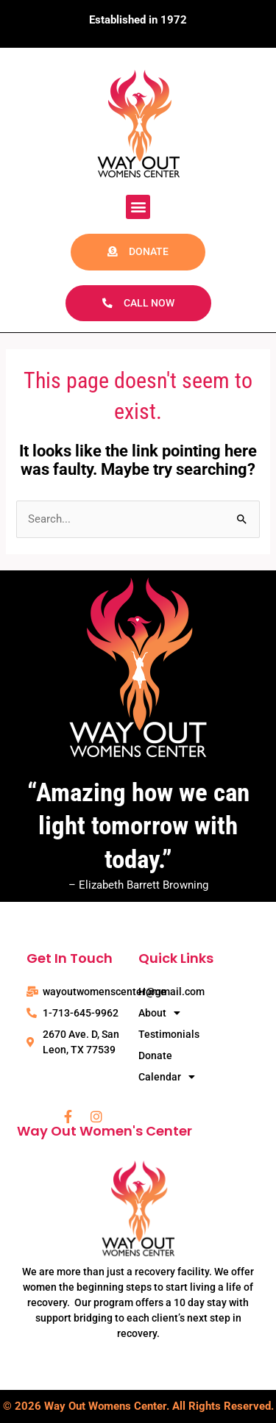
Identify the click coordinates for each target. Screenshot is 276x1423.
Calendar (166, 1077)
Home (152, 991)
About (159, 1013)
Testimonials (168, 1034)
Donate (155, 1055)
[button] (138, 207)
